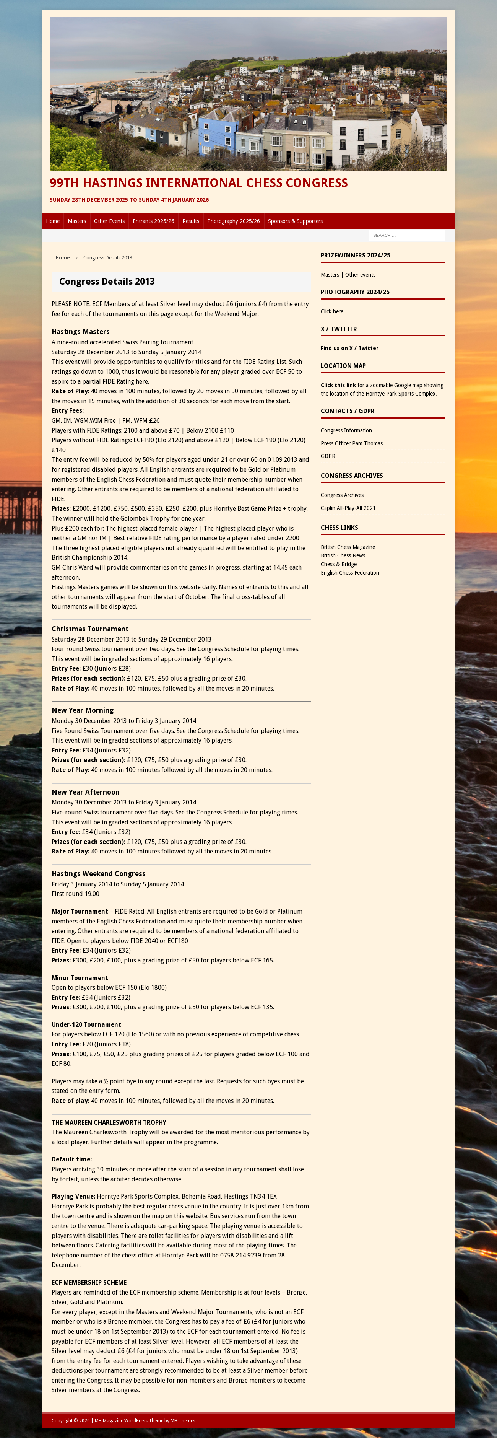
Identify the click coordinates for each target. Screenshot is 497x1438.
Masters (77, 221)
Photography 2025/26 (233, 221)
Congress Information (346, 430)
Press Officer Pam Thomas (352, 443)
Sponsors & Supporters (295, 221)
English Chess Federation (350, 573)
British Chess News (343, 555)
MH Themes (183, 1420)
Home (53, 221)
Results (190, 221)
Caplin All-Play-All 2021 (348, 508)
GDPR (328, 456)
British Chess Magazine (348, 547)
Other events (360, 275)
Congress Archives (342, 495)
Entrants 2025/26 (153, 221)
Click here (332, 311)
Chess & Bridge (339, 564)
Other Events (109, 221)
